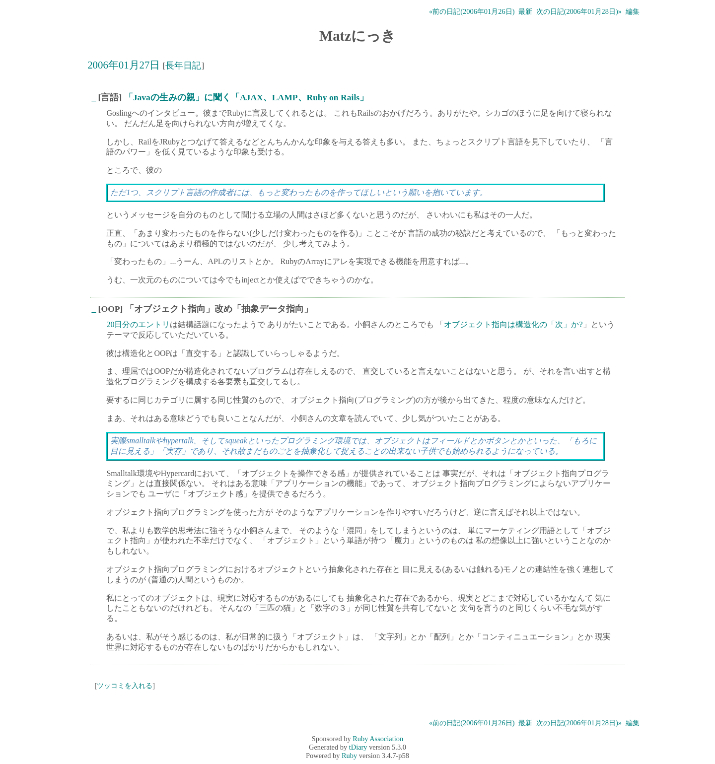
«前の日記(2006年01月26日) (471, 11)
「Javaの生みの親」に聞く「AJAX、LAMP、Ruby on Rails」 (246, 97)
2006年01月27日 (123, 64)
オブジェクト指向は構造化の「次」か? (513, 324)
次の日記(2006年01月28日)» (579, 11)
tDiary (358, 747)
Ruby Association (378, 739)
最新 (525, 11)
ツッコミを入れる (124, 686)
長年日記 (183, 65)
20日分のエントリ (138, 324)
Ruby (349, 756)
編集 (633, 11)
